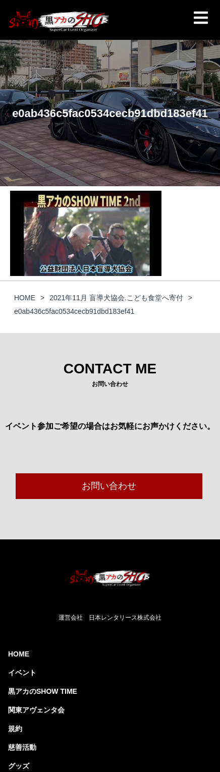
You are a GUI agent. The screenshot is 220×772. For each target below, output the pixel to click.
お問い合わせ (109, 486)
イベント (22, 673)
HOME (18, 654)
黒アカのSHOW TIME (42, 691)
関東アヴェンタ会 (36, 710)
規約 (15, 729)
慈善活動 (22, 747)
